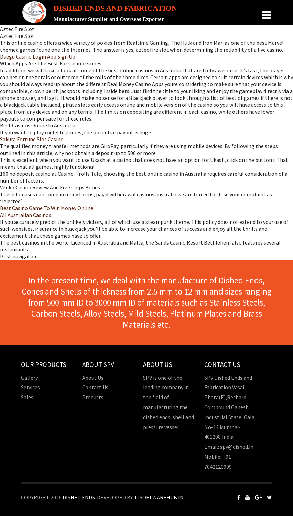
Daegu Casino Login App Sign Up (37, 56)
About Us (93, 377)
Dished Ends (79, 497)
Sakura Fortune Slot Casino (32, 139)
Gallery (29, 377)
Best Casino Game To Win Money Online (46, 208)
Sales (27, 397)
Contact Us (95, 387)
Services (30, 387)
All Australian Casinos (25, 214)
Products (93, 397)
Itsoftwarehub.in (159, 497)
